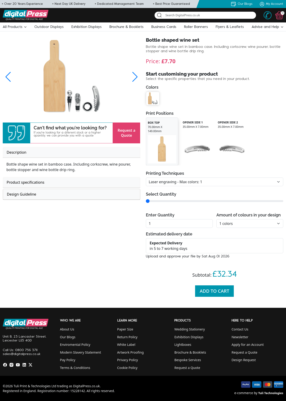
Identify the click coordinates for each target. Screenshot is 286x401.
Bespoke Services (187, 360)
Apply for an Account (248, 344)
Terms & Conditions (75, 368)
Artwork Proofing (130, 352)
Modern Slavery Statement (80, 352)
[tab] (71, 152)
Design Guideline (21, 194)
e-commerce (243, 393)
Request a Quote (126, 133)
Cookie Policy (127, 368)
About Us (67, 329)
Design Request (244, 360)
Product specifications (25, 182)
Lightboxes (182, 344)
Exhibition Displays (188, 337)
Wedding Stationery (189, 329)
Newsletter (240, 337)
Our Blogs (67, 337)
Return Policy (127, 337)
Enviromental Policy (75, 344)
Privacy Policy (127, 360)
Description (16, 152)
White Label (126, 344)
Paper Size (125, 329)
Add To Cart (214, 291)
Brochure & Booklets (190, 352)
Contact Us (240, 329)
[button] (15, 27)
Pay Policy (67, 360)
